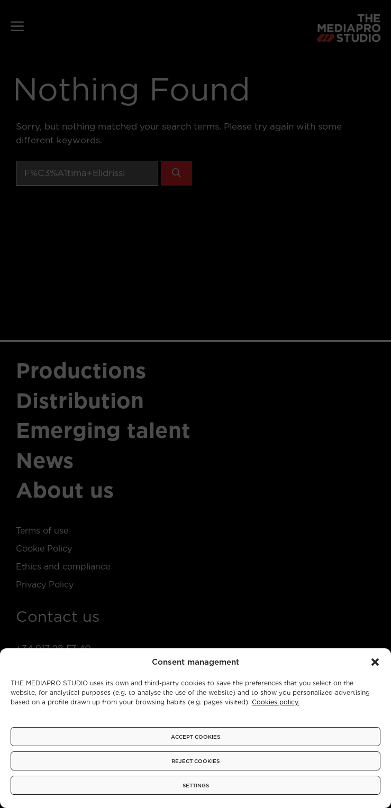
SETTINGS (196, 785)
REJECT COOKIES (195, 761)
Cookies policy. (275, 702)
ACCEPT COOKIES (195, 736)
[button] (375, 662)
